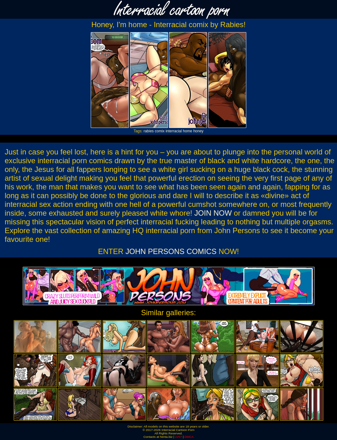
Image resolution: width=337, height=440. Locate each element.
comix (159, 131)
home (187, 131)
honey (198, 131)
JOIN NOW (213, 213)
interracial (174, 131)
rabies (148, 131)
